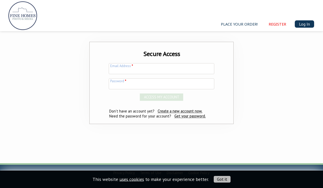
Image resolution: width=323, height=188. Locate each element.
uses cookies (131, 179)
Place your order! (239, 24)
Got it (222, 179)
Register (277, 24)
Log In (304, 24)
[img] (22, 14)
